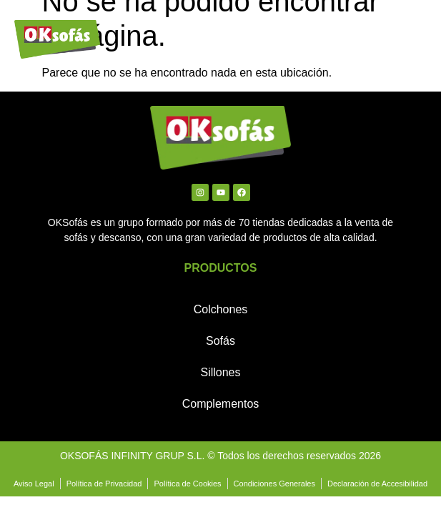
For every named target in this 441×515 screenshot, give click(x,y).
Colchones (221, 309)
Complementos (220, 404)
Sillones (220, 372)
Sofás (220, 341)
